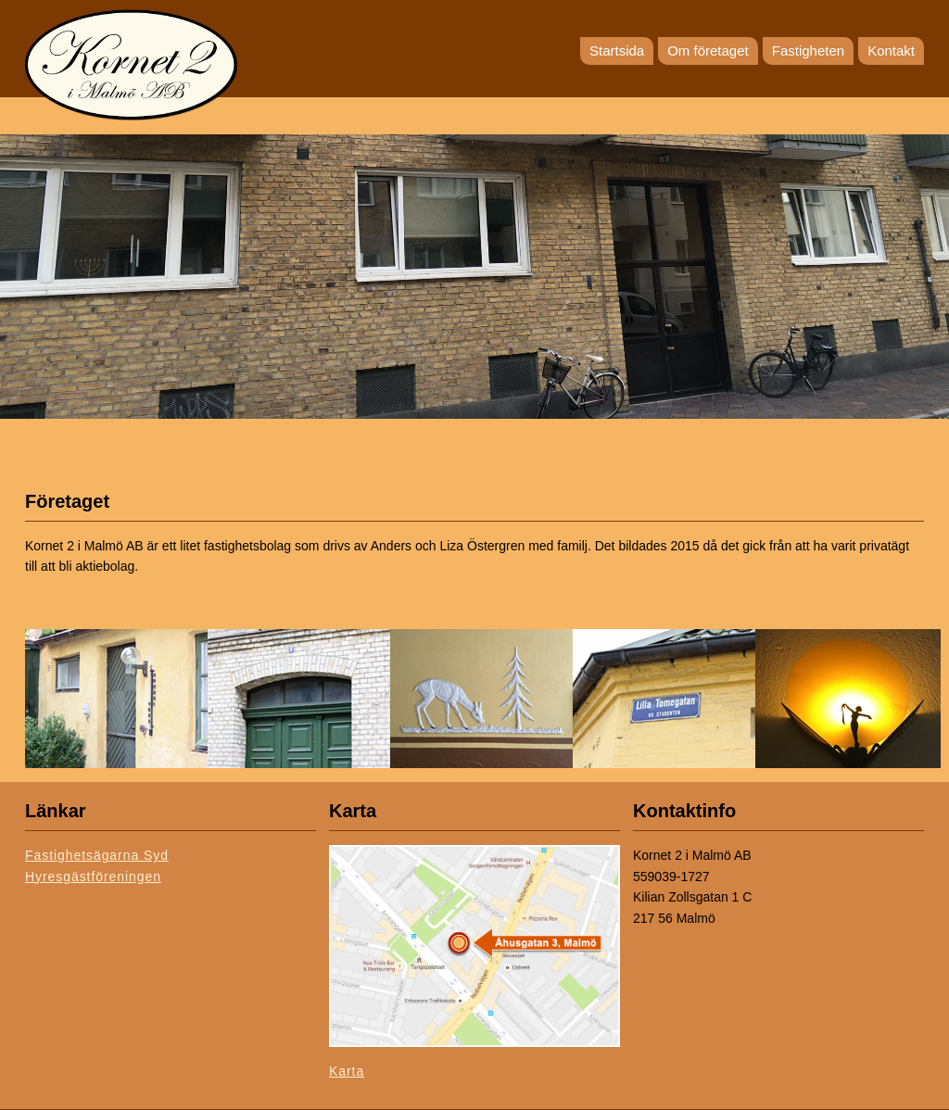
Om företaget (708, 50)
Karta (346, 1071)
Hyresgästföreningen (93, 876)
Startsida (616, 50)
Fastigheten (808, 50)
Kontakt (891, 50)
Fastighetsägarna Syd (97, 855)
